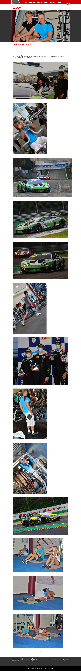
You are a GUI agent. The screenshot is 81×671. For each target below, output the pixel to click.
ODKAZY (52, 2)
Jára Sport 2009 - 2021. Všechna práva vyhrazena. (37, 668)
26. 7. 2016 (15, 50)
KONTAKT (59, 2)
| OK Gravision (50, 668)
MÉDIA (46, 2)
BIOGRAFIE (32, 2)
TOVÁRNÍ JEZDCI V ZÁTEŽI (22, 45)
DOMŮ (25, 2)
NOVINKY (40, 2)
